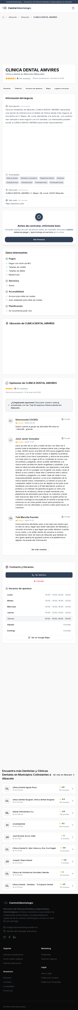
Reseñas (7, 88)
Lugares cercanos (61, 88)
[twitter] (4, 937)
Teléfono (18, 88)
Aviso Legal (46, 973)
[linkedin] (14, 937)
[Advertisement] (39, 41)
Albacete (13, 17)
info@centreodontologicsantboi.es (20, 927)
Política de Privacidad (51, 982)
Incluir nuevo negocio (13, 959)
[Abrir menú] (73, 8)
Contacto (7, 982)
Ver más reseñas (39, 549)
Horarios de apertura (34, 88)
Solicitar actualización (13, 954)
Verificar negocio (49, 959)
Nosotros (7, 978)
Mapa (48, 88)
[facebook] (9, 937)
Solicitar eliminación (12, 963)
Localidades (8, 986)
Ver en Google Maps (39, 637)
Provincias (8, 990)
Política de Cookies (50, 978)
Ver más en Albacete (64, 775)
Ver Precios (39, 239)
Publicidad (46, 954)
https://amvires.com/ (15, 203)
